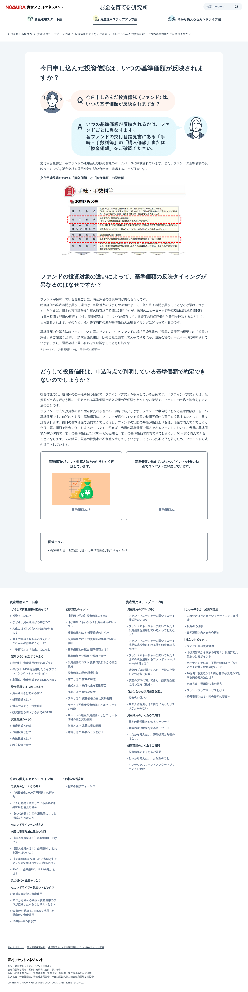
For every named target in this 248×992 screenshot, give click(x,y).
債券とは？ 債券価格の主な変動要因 (90, 698)
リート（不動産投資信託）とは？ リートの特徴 (92, 706)
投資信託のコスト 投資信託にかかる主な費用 (92, 664)
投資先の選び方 (138, 697)
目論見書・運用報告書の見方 (204, 683)
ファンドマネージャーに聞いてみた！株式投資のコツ (152, 617)
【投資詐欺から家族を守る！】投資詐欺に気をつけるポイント (212, 654)
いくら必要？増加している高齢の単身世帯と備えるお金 (34, 805)
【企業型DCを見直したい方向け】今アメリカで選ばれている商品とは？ (34, 861)
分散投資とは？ (21, 738)
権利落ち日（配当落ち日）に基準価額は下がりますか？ (89, 550)
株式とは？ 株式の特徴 (82, 679)
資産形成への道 (21, 725)
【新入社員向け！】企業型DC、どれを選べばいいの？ (34, 850)
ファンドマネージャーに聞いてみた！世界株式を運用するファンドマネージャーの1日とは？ (152, 659)
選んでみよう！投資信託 (27, 705)
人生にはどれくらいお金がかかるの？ (32, 630)
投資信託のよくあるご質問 (91, 33)
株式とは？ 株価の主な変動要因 (87, 685)
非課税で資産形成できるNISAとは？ (34, 679)
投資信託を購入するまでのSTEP (32, 712)
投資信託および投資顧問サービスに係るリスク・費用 (76, 947)
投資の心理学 (195, 626)
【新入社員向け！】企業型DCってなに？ (34, 840)
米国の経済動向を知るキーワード (149, 728)
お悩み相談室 (74, 779)
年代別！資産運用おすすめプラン (32, 662)
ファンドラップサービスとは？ (206, 690)
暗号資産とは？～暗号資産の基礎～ (208, 696)
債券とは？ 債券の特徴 (82, 692)
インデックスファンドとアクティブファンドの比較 (152, 766)
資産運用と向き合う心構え (203, 632)
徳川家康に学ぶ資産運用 (27, 893)
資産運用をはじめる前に (27, 693)
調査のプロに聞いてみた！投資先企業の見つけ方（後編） (152, 682)
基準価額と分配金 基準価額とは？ (88, 649)
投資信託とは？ (21, 699)
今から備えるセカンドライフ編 (194, 18)
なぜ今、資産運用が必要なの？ (31, 622)
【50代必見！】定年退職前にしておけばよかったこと (34, 815)
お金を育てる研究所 (20, 33)
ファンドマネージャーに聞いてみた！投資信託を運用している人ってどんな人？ (152, 630)
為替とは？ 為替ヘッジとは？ (86, 732)
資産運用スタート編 (44, 18)
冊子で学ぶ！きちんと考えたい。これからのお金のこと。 (32, 641)
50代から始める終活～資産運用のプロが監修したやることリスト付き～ (34, 902)
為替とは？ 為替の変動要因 (84, 725)
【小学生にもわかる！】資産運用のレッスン (92, 624)
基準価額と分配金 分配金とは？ (87, 655)
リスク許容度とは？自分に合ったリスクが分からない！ (152, 706)
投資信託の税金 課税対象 (83, 672)
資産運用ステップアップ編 (115, 18)
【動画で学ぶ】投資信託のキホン (88, 615)
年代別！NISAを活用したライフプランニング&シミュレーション (34, 671)
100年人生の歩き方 (24, 921)
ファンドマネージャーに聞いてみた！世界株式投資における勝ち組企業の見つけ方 (152, 644)
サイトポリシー (16, 947)
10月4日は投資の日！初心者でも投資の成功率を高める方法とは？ (213, 675)
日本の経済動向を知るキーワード (149, 721)
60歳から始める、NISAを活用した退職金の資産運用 (33, 912)
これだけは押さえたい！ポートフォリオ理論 (212, 617)
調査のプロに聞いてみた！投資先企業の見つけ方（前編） (152, 671)
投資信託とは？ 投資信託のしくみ (88, 632)
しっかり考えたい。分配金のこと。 (150, 758)
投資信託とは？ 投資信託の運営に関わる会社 (92, 641)
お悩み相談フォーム (80, 786)
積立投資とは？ (21, 744)
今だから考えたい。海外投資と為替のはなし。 (152, 736)
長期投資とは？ (21, 732)
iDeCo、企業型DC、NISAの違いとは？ (33, 871)
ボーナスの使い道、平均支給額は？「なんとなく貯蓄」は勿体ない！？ (212, 665)
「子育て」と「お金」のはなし (31, 649)
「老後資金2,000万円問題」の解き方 (33, 794)
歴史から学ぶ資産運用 (200, 646)
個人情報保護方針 (36, 947)
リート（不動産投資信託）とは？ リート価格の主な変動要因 (92, 717)
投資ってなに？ (21, 615)
